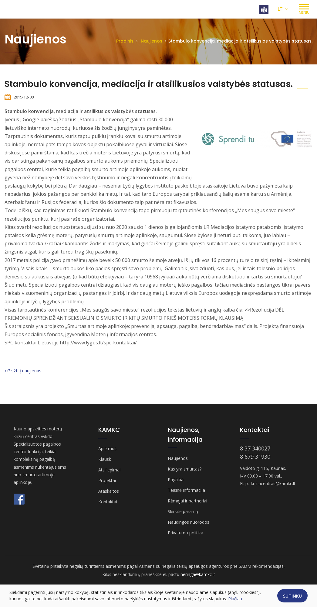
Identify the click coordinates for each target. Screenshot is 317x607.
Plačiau (235, 599)
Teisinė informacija (186, 490)
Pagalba (176, 479)
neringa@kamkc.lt (197, 574)
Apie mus (107, 448)
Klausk (104, 459)
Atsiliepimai (109, 470)
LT (283, 9)
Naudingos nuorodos (188, 522)
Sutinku (292, 596)
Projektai (107, 480)
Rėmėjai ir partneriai (187, 501)
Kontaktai (107, 502)
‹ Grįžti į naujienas (23, 370)
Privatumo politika (185, 533)
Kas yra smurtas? (184, 469)
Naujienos (151, 41)
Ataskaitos (108, 491)
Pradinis (124, 41)
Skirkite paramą (183, 511)
